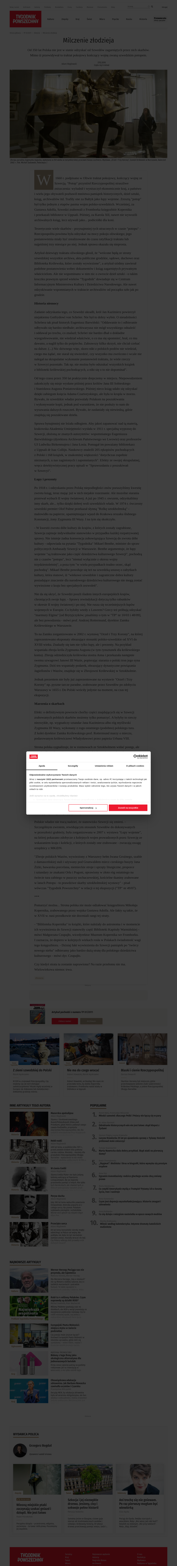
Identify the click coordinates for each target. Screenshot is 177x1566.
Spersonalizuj (88, 808)
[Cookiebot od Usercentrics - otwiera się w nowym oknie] (135, 757)
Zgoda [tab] (42, 766)
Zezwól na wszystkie (128, 808)
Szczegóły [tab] (73, 766)
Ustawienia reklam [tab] (104, 766)
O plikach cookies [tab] (135, 766)
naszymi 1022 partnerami (50, 779)
